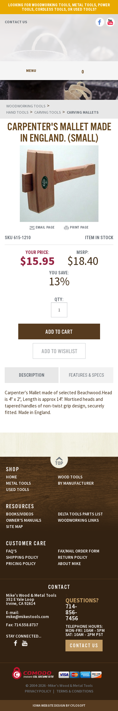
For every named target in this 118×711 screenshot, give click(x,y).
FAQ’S (11, 551)
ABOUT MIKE (69, 564)
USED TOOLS (17, 489)
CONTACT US (84, 646)
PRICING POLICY (21, 564)
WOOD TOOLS (70, 477)
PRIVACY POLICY (38, 691)
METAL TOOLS (18, 483)
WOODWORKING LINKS (78, 520)
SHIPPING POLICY (22, 557)
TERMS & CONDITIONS (74, 691)
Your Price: (37, 252)
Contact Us (16, 21)
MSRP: (82, 252)
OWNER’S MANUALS (23, 520)
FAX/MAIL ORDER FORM (78, 551)
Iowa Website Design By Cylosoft (59, 705)
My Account (59, 70)
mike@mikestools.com (20, 617)
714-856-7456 (71, 612)
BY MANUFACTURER (76, 483)
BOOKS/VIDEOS (19, 514)
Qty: (59, 299)
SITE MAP (14, 527)
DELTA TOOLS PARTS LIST (80, 514)
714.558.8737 (26, 625)
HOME (11, 477)
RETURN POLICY (72, 557)
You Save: (59, 272)
